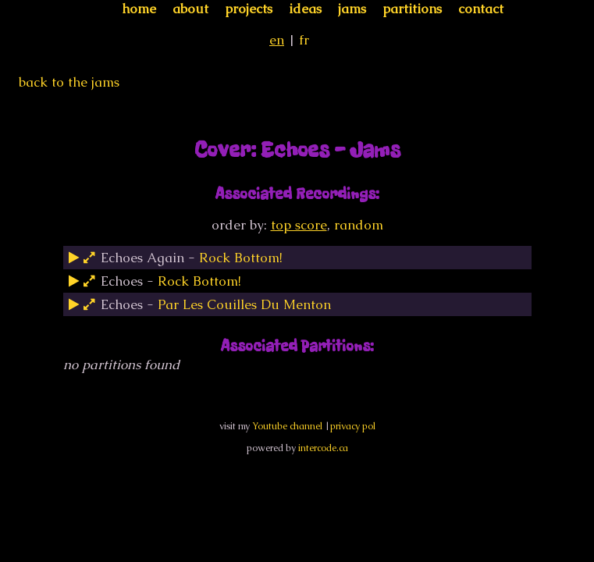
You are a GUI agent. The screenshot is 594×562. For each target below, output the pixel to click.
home (139, 8)
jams (352, 8)
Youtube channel (287, 426)
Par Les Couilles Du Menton (244, 304)
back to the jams (69, 82)
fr (304, 39)
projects (248, 8)
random (358, 224)
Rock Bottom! (241, 257)
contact (480, 8)
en (276, 39)
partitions (412, 8)
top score (299, 224)
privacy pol (352, 426)
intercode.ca (323, 448)
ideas (305, 8)
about (190, 8)
